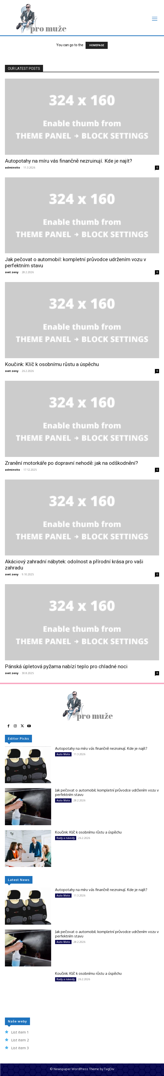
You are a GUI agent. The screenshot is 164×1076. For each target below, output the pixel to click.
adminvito (12, 167)
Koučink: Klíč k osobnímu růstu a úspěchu (52, 364)
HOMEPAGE (96, 45)
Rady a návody (66, 838)
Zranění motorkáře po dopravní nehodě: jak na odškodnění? (71, 463)
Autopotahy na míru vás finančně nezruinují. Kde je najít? (68, 161)
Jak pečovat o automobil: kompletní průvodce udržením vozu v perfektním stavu (107, 792)
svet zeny (11, 272)
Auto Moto (63, 754)
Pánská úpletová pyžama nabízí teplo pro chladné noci (66, 666)
